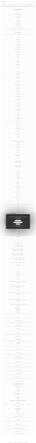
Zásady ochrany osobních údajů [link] (18, 225)
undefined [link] (18, 226)
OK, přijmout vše (18, 220)
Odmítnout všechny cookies (18, 222)
